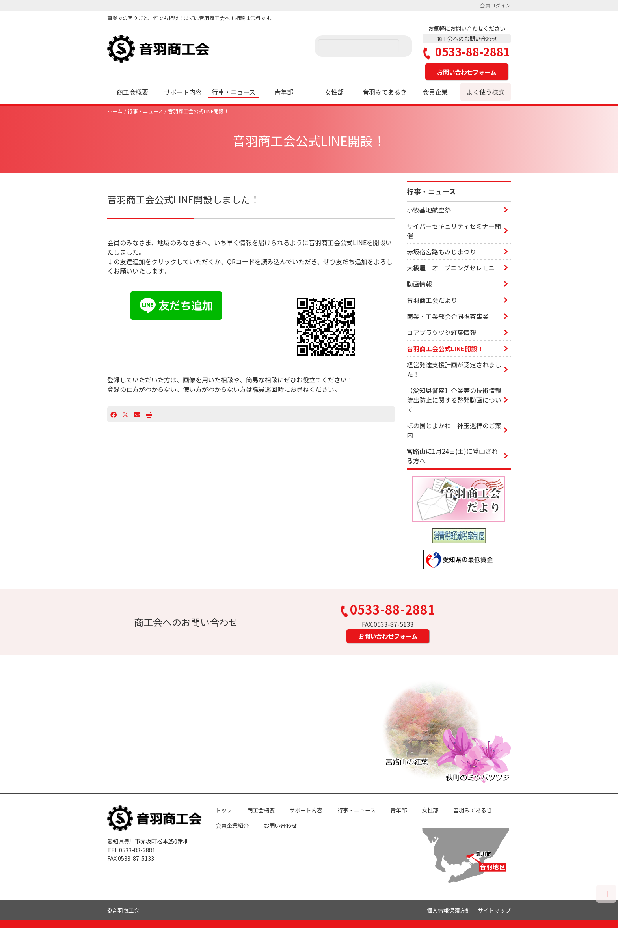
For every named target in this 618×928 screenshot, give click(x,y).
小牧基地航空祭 (429, 209)
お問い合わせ (280, 825)
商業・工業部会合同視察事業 (448, 316)
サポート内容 (183, 92)
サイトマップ (494, 910)
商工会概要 (132, 92)
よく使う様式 (485, 92)
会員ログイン (495, 5)
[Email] (137, 414)
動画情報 (419, 284)
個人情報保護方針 (449, 910)
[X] (125, 414)
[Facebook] (113, 414)
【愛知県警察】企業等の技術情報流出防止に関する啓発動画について (454, 400)
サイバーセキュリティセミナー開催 (454, 230)
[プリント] (149, 414)
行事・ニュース (233, 92)
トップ (224, 810)
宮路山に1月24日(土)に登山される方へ (452, 455)
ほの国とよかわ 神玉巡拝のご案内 (454, 430)
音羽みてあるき (385, 92)
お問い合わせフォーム (466, 71)
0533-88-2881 (466, 52)
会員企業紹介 (232, 825)
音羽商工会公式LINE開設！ (198, 111)
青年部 (283, 92)
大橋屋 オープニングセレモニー (454, 267)
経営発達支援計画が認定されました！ (454, 369)
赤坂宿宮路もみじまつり (441, 251)
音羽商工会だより (432, 300)
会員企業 (435, 92)
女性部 (334, 92)
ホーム (115, 111)
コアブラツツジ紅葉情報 (441, 332)
